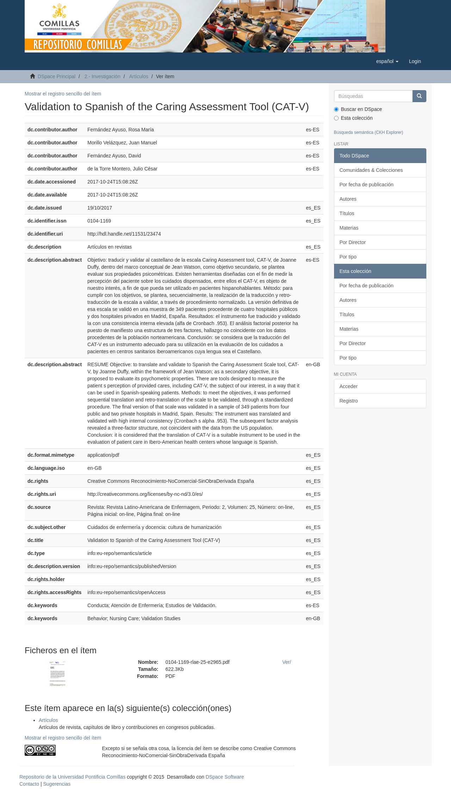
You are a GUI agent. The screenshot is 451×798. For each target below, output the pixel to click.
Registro (349, 401)
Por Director (353, 242)
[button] (387, 61)
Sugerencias (56, 784)
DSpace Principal (56, 76)
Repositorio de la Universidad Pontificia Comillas (72, 777)
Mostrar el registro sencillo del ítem (63, 93)
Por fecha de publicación (367, 184)
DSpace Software (225, 777)
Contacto (29, 784)
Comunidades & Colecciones (371, 170)
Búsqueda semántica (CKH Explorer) (368, 132)
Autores (348, 199)
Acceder (349, 386)
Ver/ (286, 662)
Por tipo (348, 257)
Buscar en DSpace (358, 109)
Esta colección (353, 118)
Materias (349, 228)
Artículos (138, 76)
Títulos (347, 213)
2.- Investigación (103, 76)
